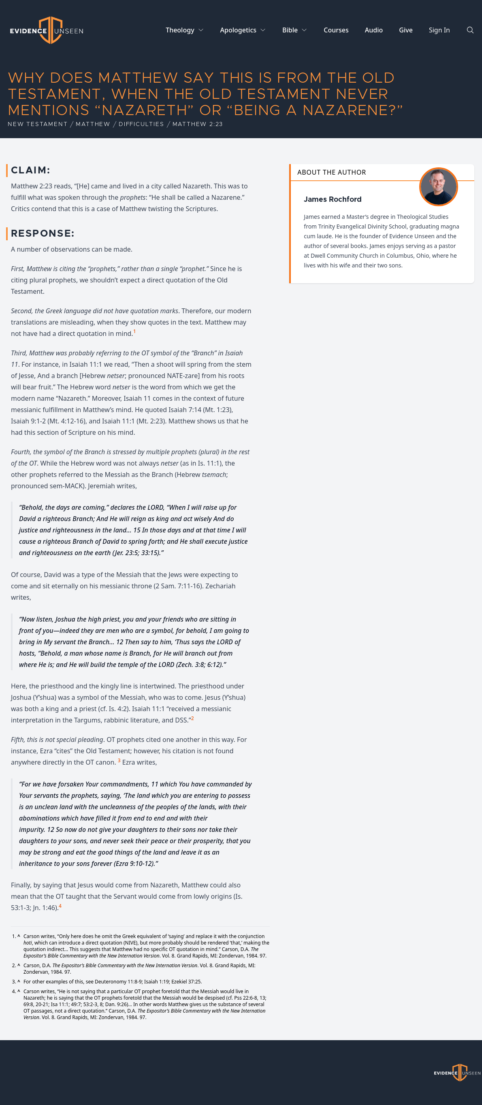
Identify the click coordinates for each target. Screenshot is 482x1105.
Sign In (439, 30)
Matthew (93, 124)
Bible (290, 30)
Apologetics (238, 30)
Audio (374, 30)
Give (406, 30)
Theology (180, 30)
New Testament (38, 124)
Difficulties (141, 124)
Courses (336, 30)
